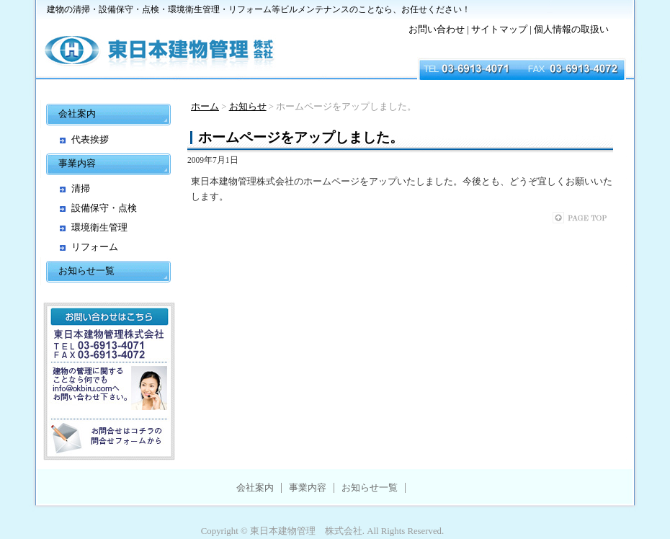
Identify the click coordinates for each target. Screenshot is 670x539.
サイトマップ (499, 29)
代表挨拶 (90, 139)
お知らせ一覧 (86, 270)
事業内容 (77, 163)
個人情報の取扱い (571, 29)
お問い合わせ (436, 29)
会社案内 (77, 113)
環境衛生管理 (99, 227)
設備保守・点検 (104, 207)
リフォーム (94, 246)
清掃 (80, 188)
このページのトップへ (595, 217)
